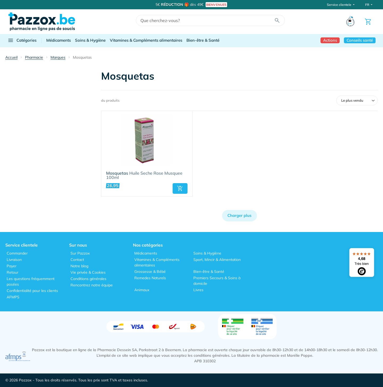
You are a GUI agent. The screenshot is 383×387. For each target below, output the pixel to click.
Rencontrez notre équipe (91, 285)
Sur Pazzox (80, 253)
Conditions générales (88, 278)
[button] (180, 188)
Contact (77, 259)
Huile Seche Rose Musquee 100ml (144, 175)
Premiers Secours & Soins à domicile (216, 281)
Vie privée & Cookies (88, 272)
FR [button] (367, 5)
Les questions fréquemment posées (31, 281)
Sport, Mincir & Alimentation (217, 259)
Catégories (21, 40)
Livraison (14, 259)
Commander (17, 253)
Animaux (141, 289)
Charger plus (239, 215)
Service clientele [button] (339, 5)
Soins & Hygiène (90, 40)
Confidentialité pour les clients (32, 290)
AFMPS (13, 297)
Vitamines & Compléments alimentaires (146, 40)
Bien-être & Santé (202, 40)
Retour (12, 272)
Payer (11, 266)
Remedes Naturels (150, 278)
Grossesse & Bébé (150, 271)
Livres (198, 289)
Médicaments (58, 40)
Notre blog (79, 266)
